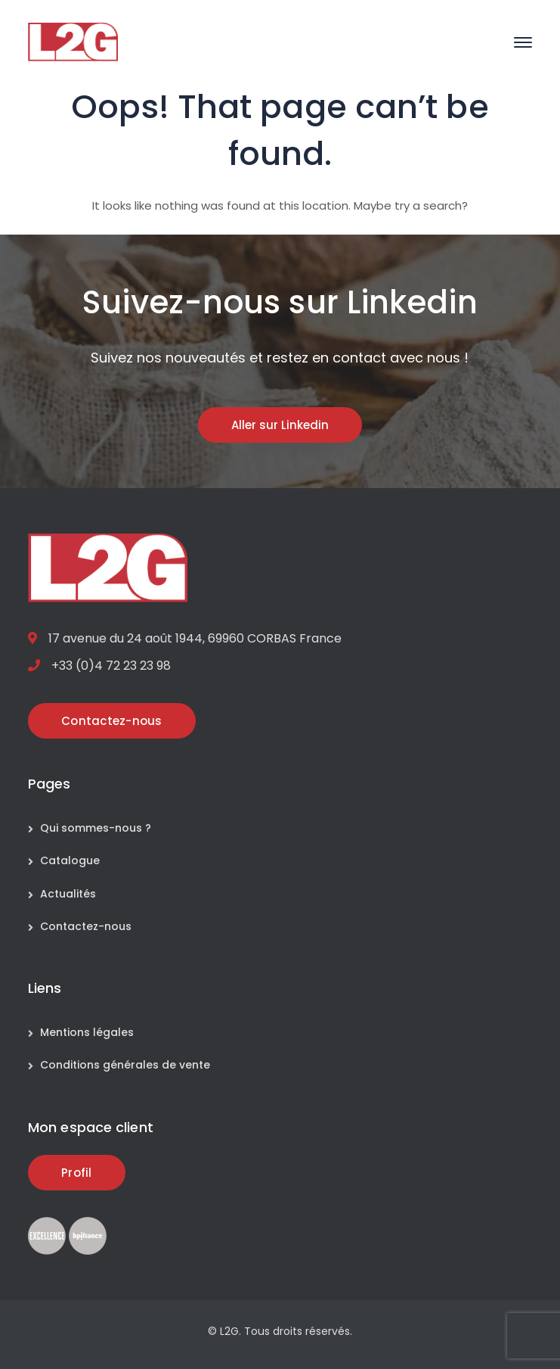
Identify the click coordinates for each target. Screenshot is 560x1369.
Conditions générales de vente (125, 1064)
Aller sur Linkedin (280, 425)
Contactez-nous (85, 926)
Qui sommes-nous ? (95, 827)
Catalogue (70, 860)
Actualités (68, 893)
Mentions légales (87, 1032)
